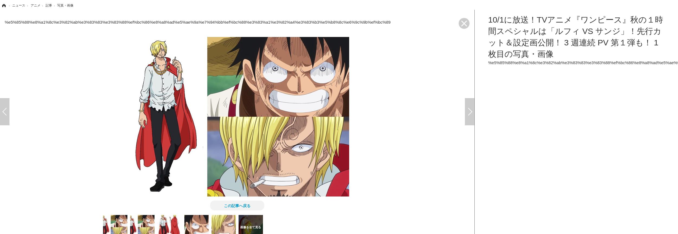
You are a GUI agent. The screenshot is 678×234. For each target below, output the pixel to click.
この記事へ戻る (237, 205)
